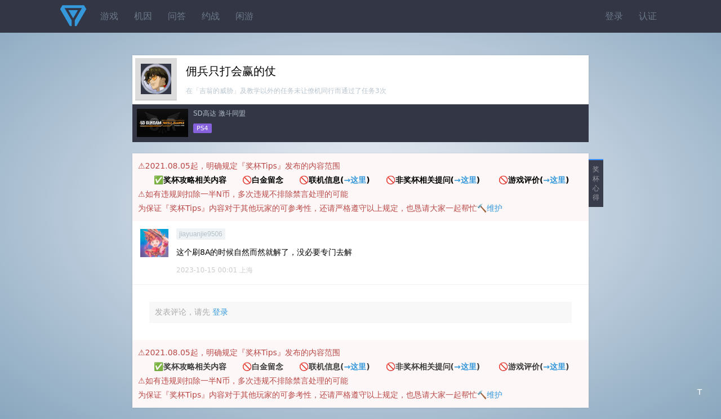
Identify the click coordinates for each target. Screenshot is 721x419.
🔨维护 (489, 208)
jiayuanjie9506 (200, 234)
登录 (614, 16)
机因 (143, 16)
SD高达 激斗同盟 (219, 113)
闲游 (244, 16)
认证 (648, 16)
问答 (177, 16)
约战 (211, 16)
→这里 (355, 179)
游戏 (109, 16)
